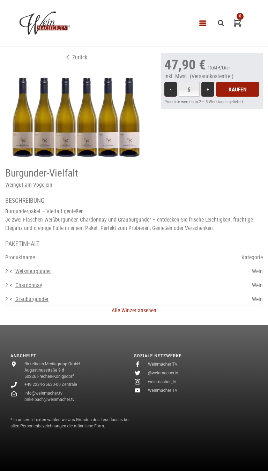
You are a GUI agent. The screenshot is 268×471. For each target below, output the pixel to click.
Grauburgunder (32, 299)
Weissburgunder (33, 271)
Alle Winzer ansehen (134, 310)
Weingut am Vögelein (28, 184)
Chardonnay (28, 285)
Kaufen (238, 89)
